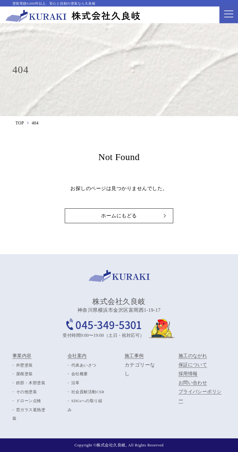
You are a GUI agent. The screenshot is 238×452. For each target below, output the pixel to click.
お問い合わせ (192, 382)
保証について (192, 365)
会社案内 (77, 356)
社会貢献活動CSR (87, 391)
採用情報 (188, 374)
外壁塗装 (24, 365)
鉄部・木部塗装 (30, 383)
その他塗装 (26, 391)
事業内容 (22, 356)
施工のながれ (192, 356)
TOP (19, 123)
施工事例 (134, 356)
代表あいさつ (83, 365)
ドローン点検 (28, 400)
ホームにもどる (119, 215)
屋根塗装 (24, 374)
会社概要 (79, 374)
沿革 (75, 383)
